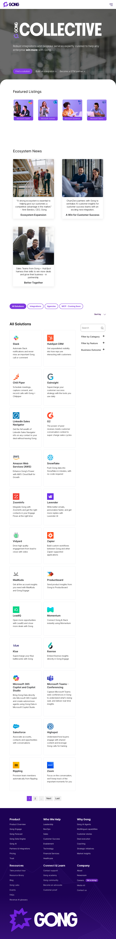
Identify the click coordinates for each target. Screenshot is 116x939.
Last (57, 798)
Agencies (51, 306)
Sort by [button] (100, 314)
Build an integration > (46, 71)
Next (48, 798)
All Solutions (18, 306)
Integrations (35, 306)
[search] (93, 328)
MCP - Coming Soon (71, 306)
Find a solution (22, 71)
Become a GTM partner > (72, 71)
